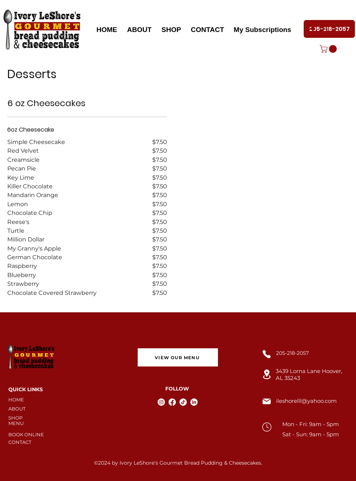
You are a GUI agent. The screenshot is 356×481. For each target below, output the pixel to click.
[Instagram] (161, 402)
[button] (329, 49)
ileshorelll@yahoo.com (306, 400)
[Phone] (266, 354)
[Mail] (266, 401)
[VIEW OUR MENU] (178, 357)
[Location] (266, 374)
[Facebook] (172, 402)
